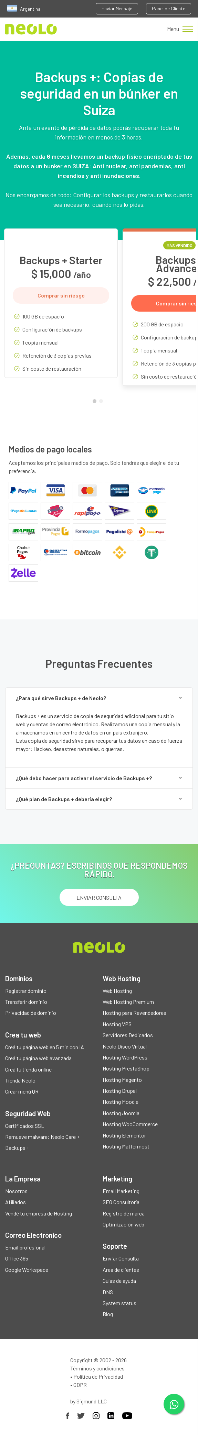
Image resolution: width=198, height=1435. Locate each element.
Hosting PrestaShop (126, 1068)
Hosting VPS (117, 1024)
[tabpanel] (61, 308)
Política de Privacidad (98, 1376)
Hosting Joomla (121, 1113)
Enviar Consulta (121, 1258)
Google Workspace (26, 1269)
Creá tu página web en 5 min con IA (44, 1047)
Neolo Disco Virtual (125, 1046)
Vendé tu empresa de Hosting (38, 1213)
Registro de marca (124, 1213)
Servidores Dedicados (128, 1035)
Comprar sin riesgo (61, 295)
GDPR (80, 1384)
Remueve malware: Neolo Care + (42, 1136)
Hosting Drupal (120, 1090)
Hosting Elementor (124, 1135)
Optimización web (123, 1224)
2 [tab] (102, 402)
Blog (108, 1314)
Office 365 (16, 1258)
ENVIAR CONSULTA (99, 897)
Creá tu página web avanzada (38, 1058)
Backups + (17, 1147)
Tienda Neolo (20, 1080)
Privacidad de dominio (30, 1012)
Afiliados (15, 1202)
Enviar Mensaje (117, 8)
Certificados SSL (24, 1125)
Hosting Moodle (120, 1101)
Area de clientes (121, 1269)
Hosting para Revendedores (134, 1012)
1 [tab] (96, 402)
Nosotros (16, 1191)
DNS (108, 1292)
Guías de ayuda (119, 1280)
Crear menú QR (22, 1091)
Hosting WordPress (125, 1057)
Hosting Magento (122, 1079)
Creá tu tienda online (28, 1069)
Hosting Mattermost (126, 1146)
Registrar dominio (25, 990)
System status (119, 1303)
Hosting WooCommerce (130, 1124)
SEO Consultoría (121, 1202)
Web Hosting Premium (128, 1001)
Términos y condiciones (97, 1368)
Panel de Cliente (168, 8)
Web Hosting (117, 990)
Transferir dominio (26, 1001)
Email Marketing (121, 1191)
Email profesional (25, 1247)
